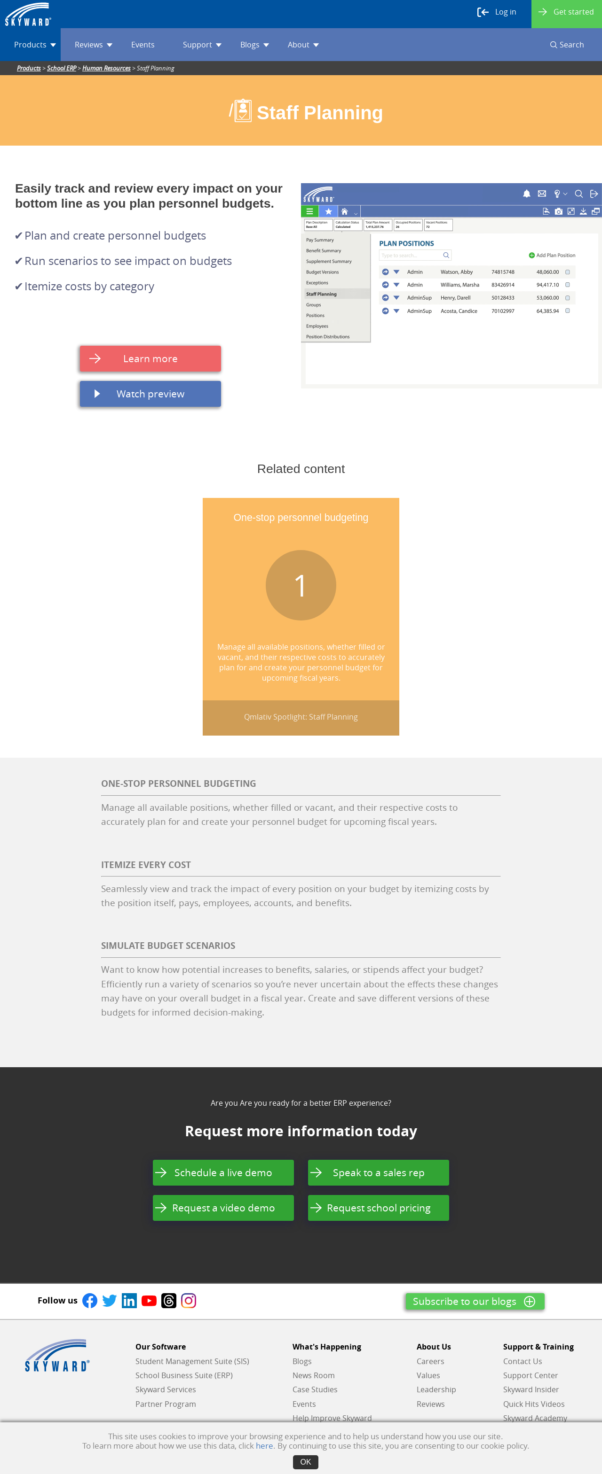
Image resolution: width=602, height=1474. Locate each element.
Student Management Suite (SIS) (192, 1361)
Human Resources (106, 68)
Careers (430, 1361)
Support (202, 44)
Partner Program (165, 1404)
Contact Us (522, 1361)
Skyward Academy (535, 1418)
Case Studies (315, 1389)
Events (143, 44)
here (264, 1445)
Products (35, 44)
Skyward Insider (531, 1389)
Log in (496, 12)
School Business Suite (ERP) (184, 1375)
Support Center (530, 1375)
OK (305, 1462)
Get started (566, 12)
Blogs (254, 44)
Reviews (93, 44)
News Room (314, 1375)
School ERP (61, 68)
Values (428, 1375)
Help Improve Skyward (332, 1418)
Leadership (436, 1389)
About (303, 44)
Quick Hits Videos (534, 1404)
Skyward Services (165, 1389)
